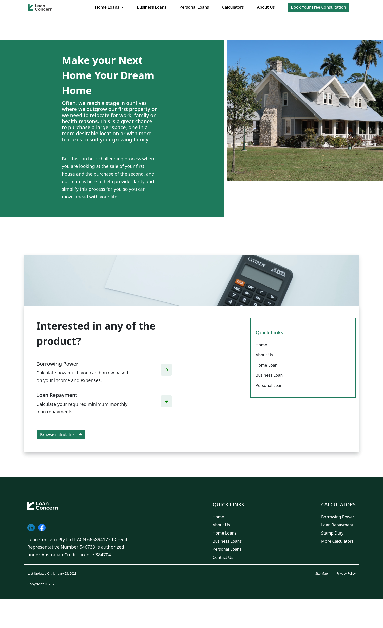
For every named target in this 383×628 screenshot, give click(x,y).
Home (218, 517)
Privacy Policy (346, 573)
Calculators (233, 7)
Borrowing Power (337, 517)
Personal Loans (194, 7)
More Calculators (337, 541)
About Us (266, 7)
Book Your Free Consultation (318, 7)
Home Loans (107, 7)
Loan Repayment (337, 525)
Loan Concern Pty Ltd (50, 539)
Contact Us (223, 557)
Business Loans (151, 7)
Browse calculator (61, 434)
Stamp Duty (332, 533)
